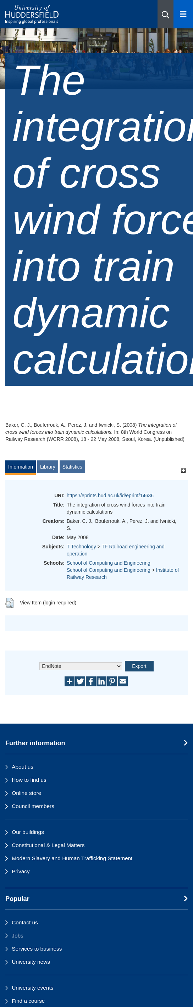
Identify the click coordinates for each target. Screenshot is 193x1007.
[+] (183, 470)
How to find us (29, 780)
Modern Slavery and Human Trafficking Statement (72, 858)
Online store (26, 793)
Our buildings (28, 832)
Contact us (25, 922)
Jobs (17, 936)
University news (31, 962)
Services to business (37, 949)
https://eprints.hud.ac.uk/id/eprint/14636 (110, 495)
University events (32, 988)
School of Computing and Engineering (108, 563)
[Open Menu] (183, 14)
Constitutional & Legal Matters (48, 845)
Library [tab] (47, 467)
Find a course (28, 1001)
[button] (165, 14)
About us (22, 767)
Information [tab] (20, 467)
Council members (33, 806)
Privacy (20, 871)
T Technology (81, 546)
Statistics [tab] (72, 467)
